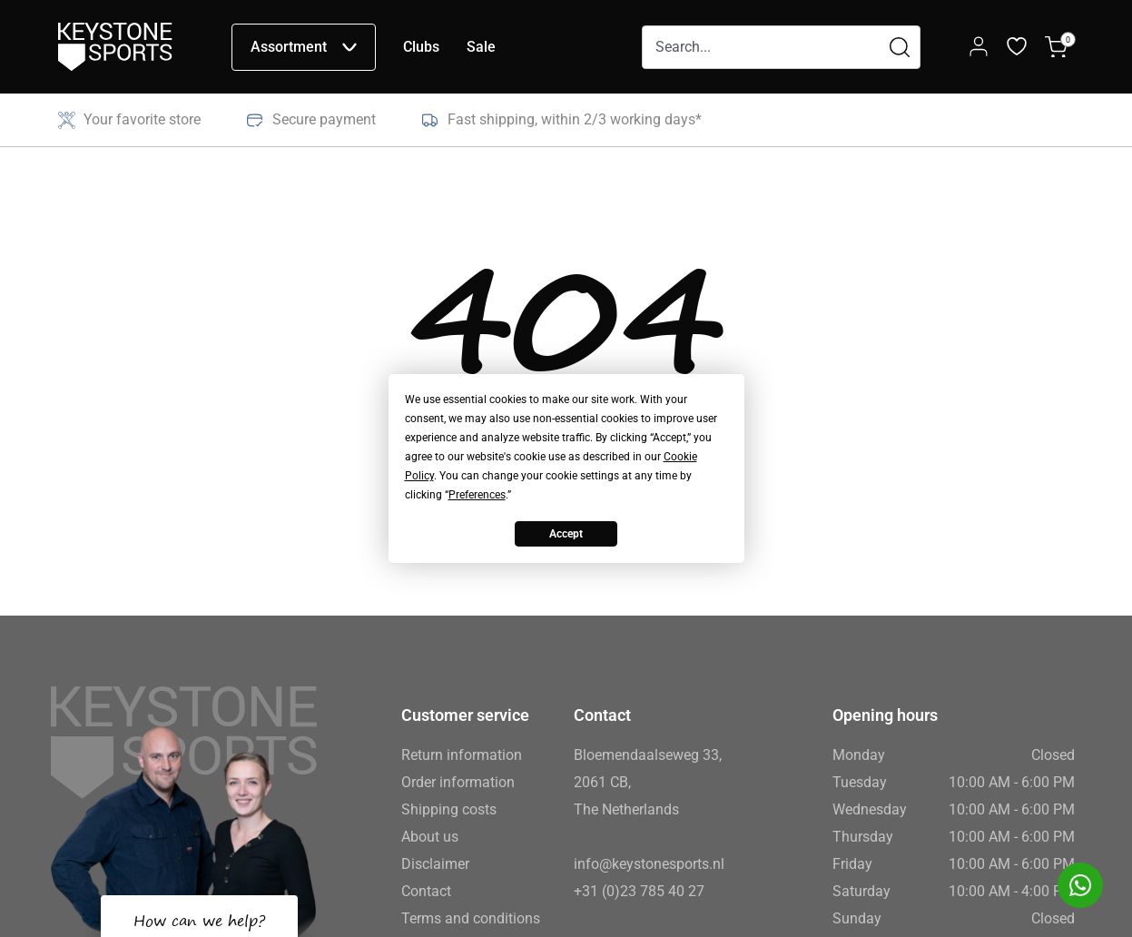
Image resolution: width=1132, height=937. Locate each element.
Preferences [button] (477, 494)
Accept (566, 534)
